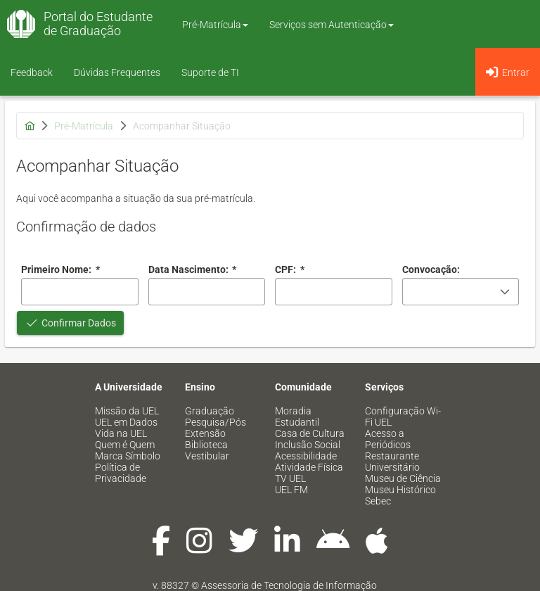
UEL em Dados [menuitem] (126, 422)
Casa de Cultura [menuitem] (310, 433)
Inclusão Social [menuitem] (307, 444)
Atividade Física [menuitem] (309, 467)
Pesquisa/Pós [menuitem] (215, 422)
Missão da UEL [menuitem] (127, 411)
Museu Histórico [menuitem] (400, 489)
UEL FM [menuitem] (291, 489)
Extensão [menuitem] (205, 433)
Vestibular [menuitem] (207, 456)
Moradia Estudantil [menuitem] (297, 416)
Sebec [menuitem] (378, 501)
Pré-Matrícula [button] (215, 24)
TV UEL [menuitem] (290, 478)
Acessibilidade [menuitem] (306, 456)
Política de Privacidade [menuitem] (120, 473)
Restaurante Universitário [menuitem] (392, 461)
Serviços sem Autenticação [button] (331, 24)
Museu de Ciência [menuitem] (403, 478)
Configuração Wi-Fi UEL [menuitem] (403, 416)
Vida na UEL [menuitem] (121, 433)
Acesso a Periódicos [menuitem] (388, 439)
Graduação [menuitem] (209, 411)
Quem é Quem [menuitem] (125, 444)
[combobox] (207, 291)
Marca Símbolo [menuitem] (127, 456)
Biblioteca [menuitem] (206, 444)
